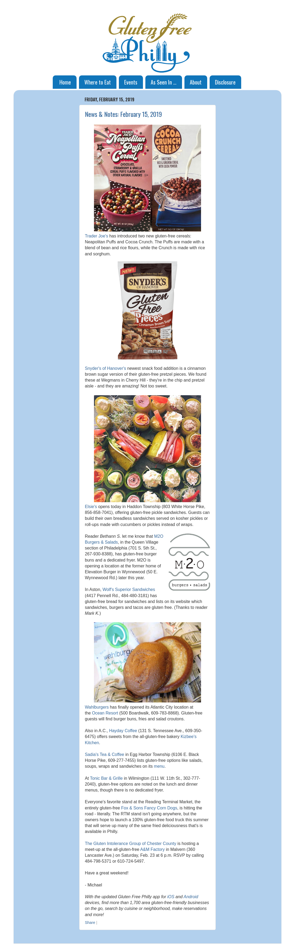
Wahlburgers (97, 707)
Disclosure (225, 82)
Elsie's (91, 506)
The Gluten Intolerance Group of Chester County (130, 843)
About (196, 82)
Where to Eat (97, 82)
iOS (170, 896)
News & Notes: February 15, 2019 (123, 114)
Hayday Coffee (123, 730)
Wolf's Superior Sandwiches (129, 589)
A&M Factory (152, 849)
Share (90, 922)
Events (130, 82)
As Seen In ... (163, 82)
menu (159, 766)
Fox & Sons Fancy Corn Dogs (149, 808)
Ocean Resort (105, 713)
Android (191, 896)
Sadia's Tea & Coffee (104, 754)
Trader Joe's (96, 236)
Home (65, 82)
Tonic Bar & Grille (106, 778)
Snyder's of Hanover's (105, 368)
